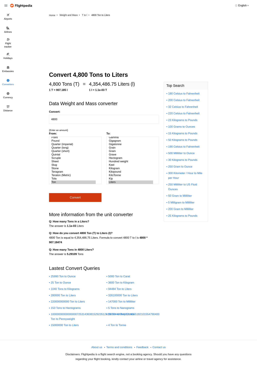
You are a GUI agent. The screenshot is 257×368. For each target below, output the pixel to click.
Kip (131, 178)
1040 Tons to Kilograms (65, 289)
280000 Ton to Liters (63, 295)
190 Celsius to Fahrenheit (183, 146)
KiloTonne (131, 175)
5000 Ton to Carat (119, 276)
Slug (73, 165)
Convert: (54, 111)
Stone (73, 168)
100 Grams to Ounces (181, 126)
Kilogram (131, 168)
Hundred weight (131, 161)
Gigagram (131, 141)
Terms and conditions (119, 347)
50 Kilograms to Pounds (182, 140)
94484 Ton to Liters (119, 289)
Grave (131, 154)
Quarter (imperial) (73, 144)
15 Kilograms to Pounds (182, 133)
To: (108, 133)
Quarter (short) (73, 151)
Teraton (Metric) (73, 175)
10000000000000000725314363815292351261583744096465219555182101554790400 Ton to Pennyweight (105, 317)
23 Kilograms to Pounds (182, 120)
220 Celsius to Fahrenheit (183, 113)
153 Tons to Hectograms (66, 308)
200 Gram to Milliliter (180, 209)
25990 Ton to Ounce (63, 276)
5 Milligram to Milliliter (181, 202)
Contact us (159, 347)
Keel (131, 165)
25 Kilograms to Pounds (182, 215)
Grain (131, 148)
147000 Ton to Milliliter (122, 301)
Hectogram (131, 158)
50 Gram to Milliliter (180, 195)
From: (53, 133)
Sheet (73, 161)
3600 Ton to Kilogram (121, 282)
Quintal (73, 154)
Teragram (73, 172)
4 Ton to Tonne (117, 325)
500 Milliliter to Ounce (181, 153)
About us (96, 347)
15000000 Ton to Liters (65, 325)
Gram (131, 151)
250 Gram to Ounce (180, 166)
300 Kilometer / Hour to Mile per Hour (185, 175)
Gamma (131, 137)
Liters (131, 182)
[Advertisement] (128, 43)
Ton (73, 182)
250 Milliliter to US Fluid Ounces (182, 187)
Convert (75, 197)
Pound (73, 141)
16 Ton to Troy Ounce (121, 314)
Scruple (73, 158)
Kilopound (131, 172)
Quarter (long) (73, 148)
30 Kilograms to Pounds (182, 159)
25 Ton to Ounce (61, 282)
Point (73, 137)
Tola (73, 178)
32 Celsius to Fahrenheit (183, 106)
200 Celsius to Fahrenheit (183, 100)
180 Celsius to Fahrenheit (183, 93)
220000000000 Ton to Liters (68, 301)
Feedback (142, 347)
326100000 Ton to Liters (123, 295)
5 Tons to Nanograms (121, 308)
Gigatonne (131, 144)
